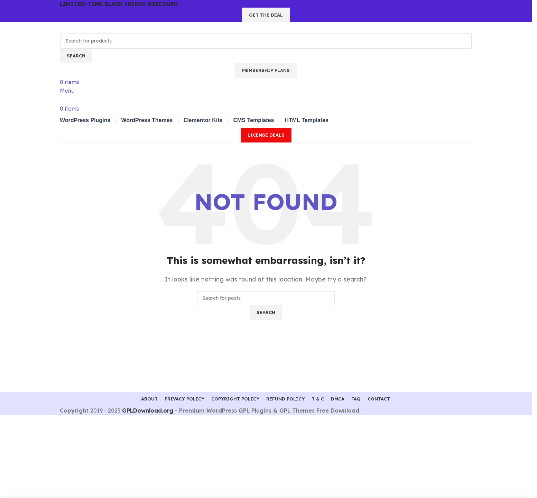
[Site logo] (98, 27)
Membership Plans (266, 70)
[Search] (266, 41)
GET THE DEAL (266, 15)
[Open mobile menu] (67, 90)
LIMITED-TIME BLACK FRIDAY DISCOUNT (119, 3)
